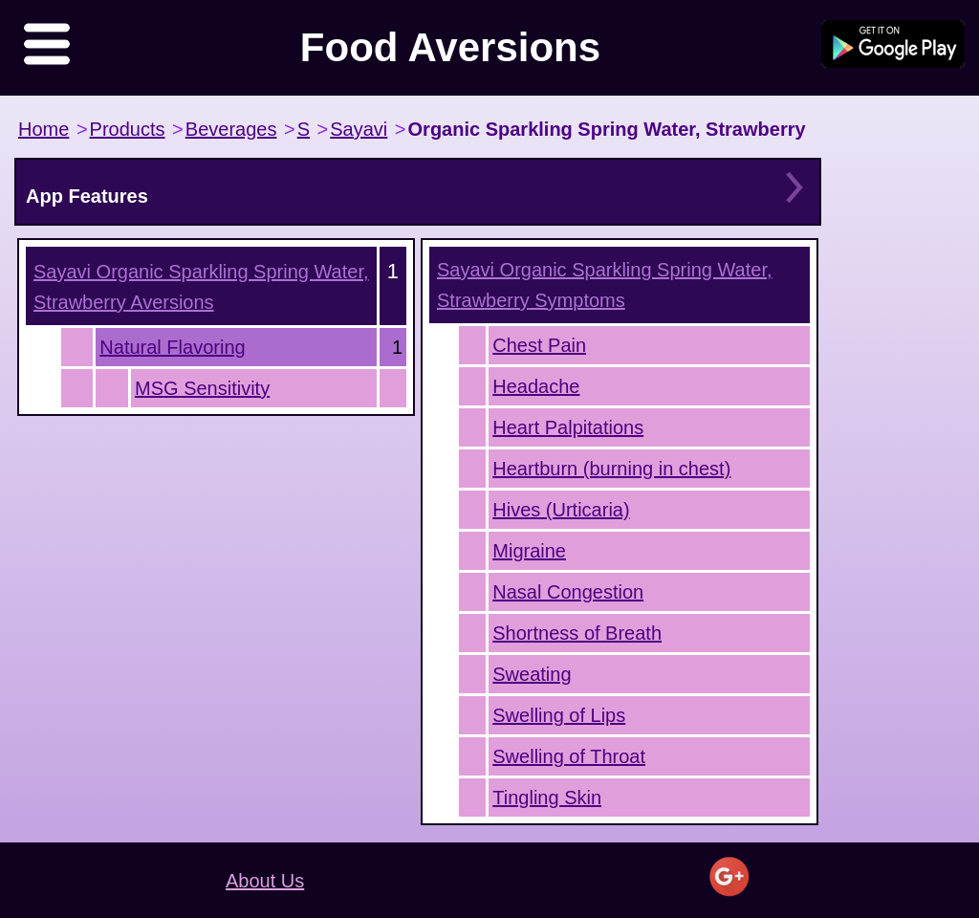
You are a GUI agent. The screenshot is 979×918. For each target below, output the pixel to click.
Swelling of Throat (568, 756)
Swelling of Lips (558, 715)
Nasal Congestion (567, 591)
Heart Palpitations (567, 427)
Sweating (531, 674)
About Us (265, 880)
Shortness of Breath (577, 633)
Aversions (201, 287)
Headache (535, 386)
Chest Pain (539, 345)
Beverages (231, 129)
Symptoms (604, 285)
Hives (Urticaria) (560, 509)
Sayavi (358, 129)
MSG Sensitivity (202, 388)
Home (43, 129)
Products (127, 129)
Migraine (529, 550)
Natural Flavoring (172, 347)
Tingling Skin (546, 797)
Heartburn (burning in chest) (611, 468)
